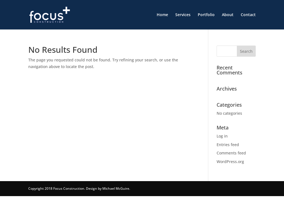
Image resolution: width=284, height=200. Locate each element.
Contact (248, 15)
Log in (222, 136)
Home (162, 15)
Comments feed (231, 153)
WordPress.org (230, 161)
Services (183, 15)
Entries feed (228, 144)
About (228, 15)
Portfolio (206, 15)
